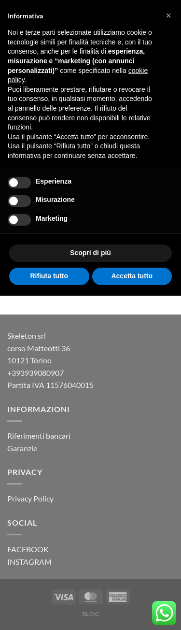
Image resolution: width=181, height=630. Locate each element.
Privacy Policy (30, 498)
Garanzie (22, 448)
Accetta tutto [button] (132, 276)
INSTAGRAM (29, 561)
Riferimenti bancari (38, 435)
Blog (90, 613)
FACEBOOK (28, 549)
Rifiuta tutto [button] (49, 276)
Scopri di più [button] (90, 253)
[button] (168, 15)
